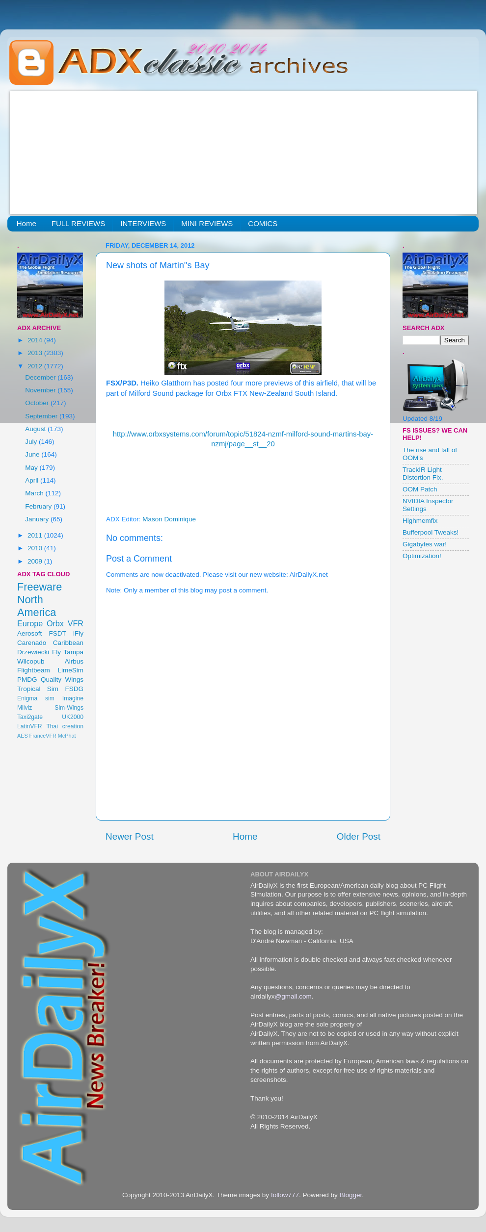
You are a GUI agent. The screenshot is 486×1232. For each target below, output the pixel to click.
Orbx (55, 623)
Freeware (39, 587)
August (36, 429)
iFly (78, 633)
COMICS (262, 223)
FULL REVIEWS (78, 223)
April (32, 480)
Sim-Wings (68, 707)
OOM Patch (420, 489)
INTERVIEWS (143, 223)
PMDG (27, 679)
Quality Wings (62, 679)
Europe (30, 623)
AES (22, 736)
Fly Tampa (67, 652)
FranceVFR (42, 736)
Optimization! (422, 556)
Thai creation (64, 726)
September (42, 416)
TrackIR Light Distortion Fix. (423, 473)
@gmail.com (293, 996)
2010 (35, 548)
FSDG (74, 689)
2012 (35, 366)
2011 (35, 535)
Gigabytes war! (425, 544)
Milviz (24, 707)
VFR (75, 623)
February (39, 506)
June (33, 454)
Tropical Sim (37, 689)
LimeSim (70, 670)
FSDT (57, 633)
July (32, 441)
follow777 (285, 1195)
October (38, 403)
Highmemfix (420, 520)
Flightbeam (33, 670)
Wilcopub (31, 661)
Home (26, 223)
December (41, 377)
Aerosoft (29, 633)
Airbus (74, 661)
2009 (35, 561)
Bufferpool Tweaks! (431, 532)
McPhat (67, 736)
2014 (35, 340)
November (41, 390)
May (32, 467)
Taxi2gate (30, 717)
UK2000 (72, 717)
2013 (35, 353)
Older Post (358, 836)
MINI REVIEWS (207, 223)
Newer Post (130, 836)
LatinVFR (29, 726)
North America (36, 605)
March (35, 493)
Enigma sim (35, 698)
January (38, 519)
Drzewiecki (33, 652)
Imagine (72, 698)
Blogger (350, 1195)
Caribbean (68, 642)
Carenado (31, 642)
